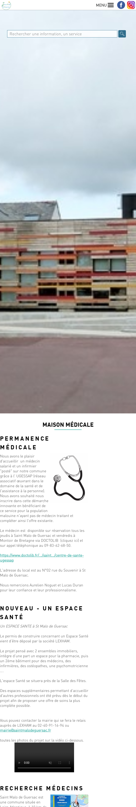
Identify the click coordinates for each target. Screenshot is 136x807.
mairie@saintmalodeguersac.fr (25, 730)
